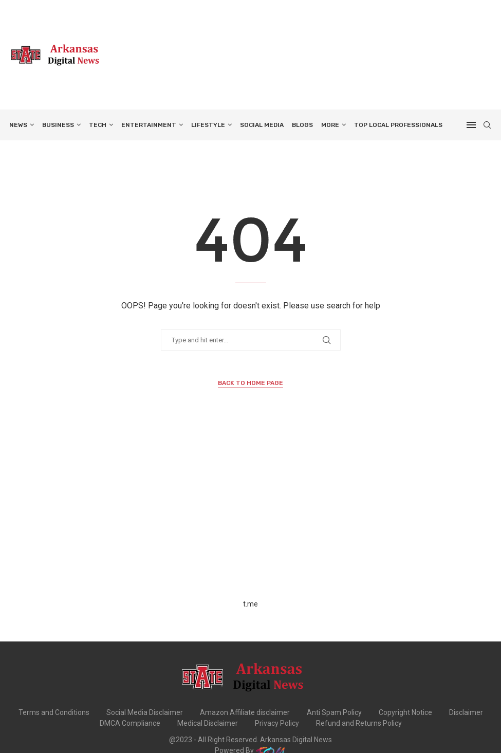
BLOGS (302, 124)
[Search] (487, 125)
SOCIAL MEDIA (262, 124)
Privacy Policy (277, 723)
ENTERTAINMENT (148, 124)
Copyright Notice (405, 712)
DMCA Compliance (130, 723)
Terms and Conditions (53, 712)
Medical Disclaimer (207, 723)
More (330, 124)
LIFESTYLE (208, 124)
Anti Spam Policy (334, 712)
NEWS (18, 124)
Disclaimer (466, 712)
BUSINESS (58, 124)
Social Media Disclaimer (144, 712)
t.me (250, 604)
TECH (97, 124)
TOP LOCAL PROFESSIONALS (398, 124)
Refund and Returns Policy (359, 723)
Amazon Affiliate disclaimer (245, 712)
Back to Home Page (250, 383)
